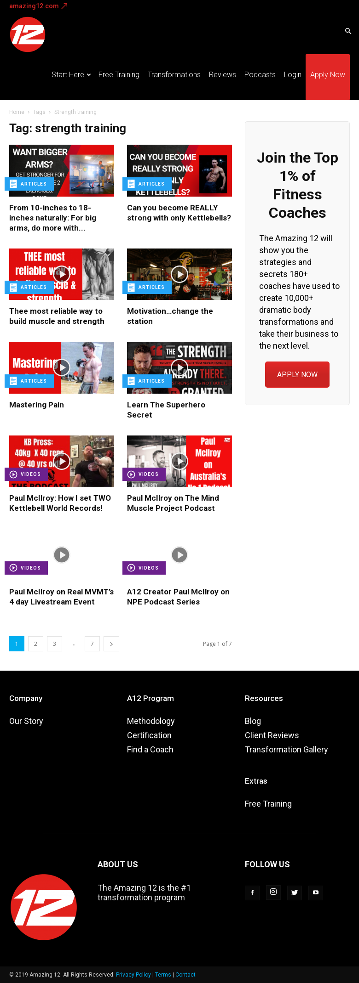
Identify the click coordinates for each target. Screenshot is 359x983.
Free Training (118, 74)
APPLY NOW (297, 374)
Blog (253, 721)
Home (16, 112)
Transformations (174, 74)
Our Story (26, 721)
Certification (149, 735)
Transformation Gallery (286, 749)
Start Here (71, 74)
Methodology (151, 721)
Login (292, 74)
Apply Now (327, 74)
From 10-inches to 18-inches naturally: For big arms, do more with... (52, 217)
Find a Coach (150, 749)
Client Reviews (272, 735)
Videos (31, 474)
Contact (185, 975)
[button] (348, 30)
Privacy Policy (133, 975)
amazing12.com (34, 6)
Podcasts (260, 74)
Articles (34, 183)
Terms (163, 975)
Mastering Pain (36, 404)
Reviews (222, 74)
